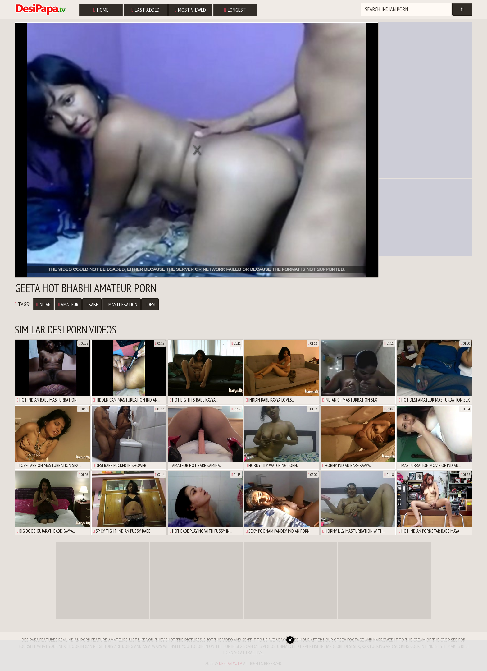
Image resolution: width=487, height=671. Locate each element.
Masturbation (121, 304)
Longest (235, 9)
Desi (150, 304)
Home (100, 9)
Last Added (146, 9)
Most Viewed (190, 9)
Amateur (68, 304)
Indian (43, 304)
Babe (92, 304)
